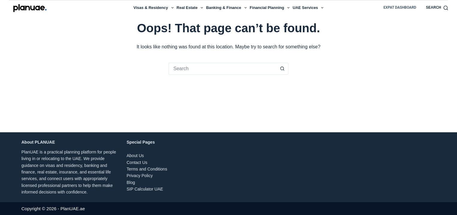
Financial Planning (270, 7)
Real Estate (191, 7)
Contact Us (137, 162)
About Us (135, 155)
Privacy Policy (140, 175)
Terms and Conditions (147, 169)
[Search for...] (222, 69)
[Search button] (282, 69)
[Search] (437, 7)
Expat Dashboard (400, 7)
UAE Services (309, 7)
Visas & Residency (154, 7)
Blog (131, 182)
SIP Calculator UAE (145, 189)
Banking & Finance (227, 7)
